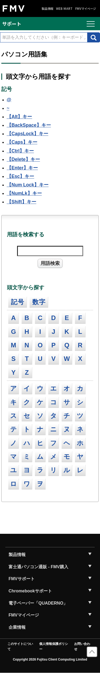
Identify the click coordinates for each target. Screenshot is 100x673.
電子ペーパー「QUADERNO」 (38, 603)
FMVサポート (22, 578)
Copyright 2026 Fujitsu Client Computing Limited (50, 659)
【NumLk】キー (24, 193)
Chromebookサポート (30, 591)
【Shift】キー (21, 201)
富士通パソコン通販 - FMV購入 (38, 567)
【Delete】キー (23, 159)
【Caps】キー (22, 142)
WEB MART (64, 8)
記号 (17, 301)
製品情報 (47, 8)
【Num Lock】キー (28, 184)
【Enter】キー (22, 168)
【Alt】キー (19, 116)
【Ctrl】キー (20, 151)
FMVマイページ (85, 8)
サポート (11, 23)
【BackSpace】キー (29, 125)
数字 (39, 301)
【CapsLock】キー (27, 133)
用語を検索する (25, 234)
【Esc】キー (20, 176)
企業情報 (17, 627)
